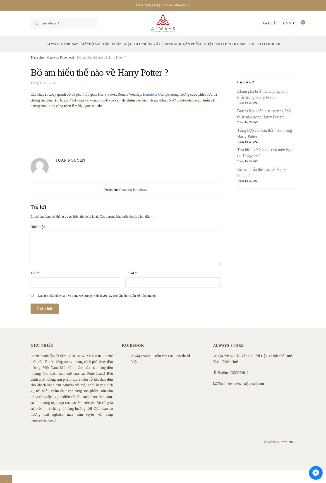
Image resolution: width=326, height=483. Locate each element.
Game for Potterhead (60, 55)
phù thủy (82, 92)
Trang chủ (37, 55)
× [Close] (6, 478)
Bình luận (38, 224)
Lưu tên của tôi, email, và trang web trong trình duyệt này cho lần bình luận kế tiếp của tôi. (97, 293)
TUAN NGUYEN (70, 157)
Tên (35, 270)
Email (131, 270)
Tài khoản (269, 23)
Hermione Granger (156, 92)
